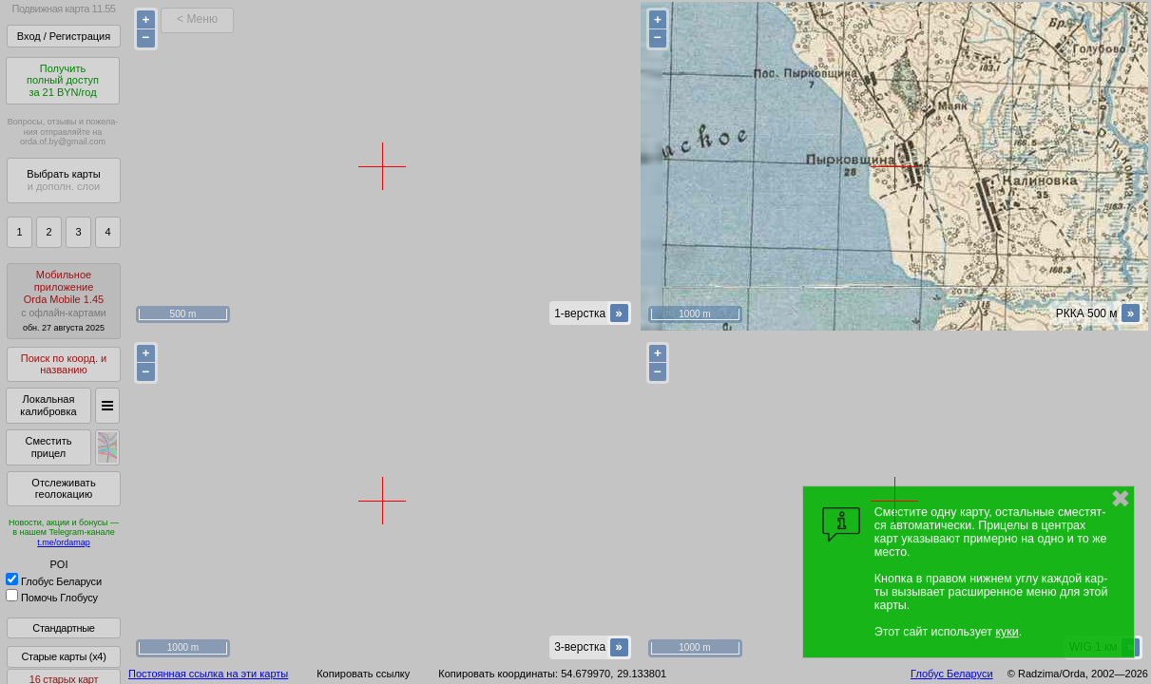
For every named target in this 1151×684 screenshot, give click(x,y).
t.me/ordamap (63, 542)
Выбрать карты (63, 180)
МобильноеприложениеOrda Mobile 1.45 (63, 300)
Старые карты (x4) (63, 656)
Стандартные (63, 628)
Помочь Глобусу (52, 597)
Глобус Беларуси (54, 581)
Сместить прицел (48, 447)
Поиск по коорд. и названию (63, 364)
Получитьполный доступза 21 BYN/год (63, 80)
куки (1007, 631)
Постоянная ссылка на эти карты (208, 673)
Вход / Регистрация (63, 36)
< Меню (197, 19)
